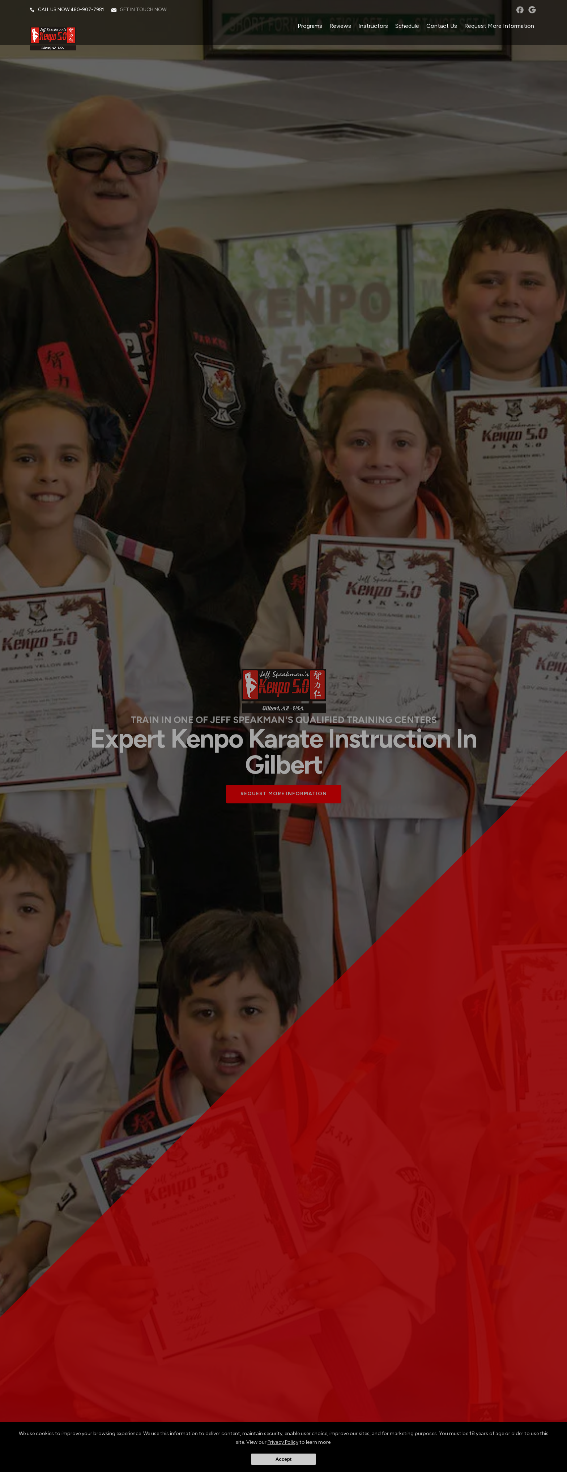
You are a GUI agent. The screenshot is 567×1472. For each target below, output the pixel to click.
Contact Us (440, 26)
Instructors (372, 26)
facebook (519, 11)
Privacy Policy (283, 1442)
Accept (283, 1459)
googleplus (531, 11)
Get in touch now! (145, 10)
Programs (309, 26)
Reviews (339, 26)
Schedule (406, 26)
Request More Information (498, 26)
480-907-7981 (88, 10)
